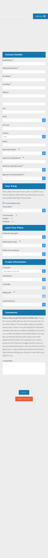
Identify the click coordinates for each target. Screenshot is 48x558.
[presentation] (24, 381)
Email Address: (7, 60)
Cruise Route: (7, 276)
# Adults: (5, 218)
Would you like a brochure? (12, 166)
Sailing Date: (6, 292)
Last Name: (6, 84)
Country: (5, 133)
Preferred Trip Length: (10, 233)
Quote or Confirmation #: (11, 158)
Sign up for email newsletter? (13, 175)
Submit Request (24, 399)
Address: (5, 92)
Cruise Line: (6, 267)
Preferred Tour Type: (9, 242)
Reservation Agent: (9, 149)
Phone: (4, 141)
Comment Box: (7, 361)
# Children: (6, 221)
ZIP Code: (5, 125)
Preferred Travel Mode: (10, 250)
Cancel (24, 392)
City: (4, 108)
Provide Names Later (12, 203)
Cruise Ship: (6, 284)
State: (4, 116)
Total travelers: (8, 215)
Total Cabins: (7, 207)
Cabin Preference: (8, 301)
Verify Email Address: (10, 68)
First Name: (6, 76)
